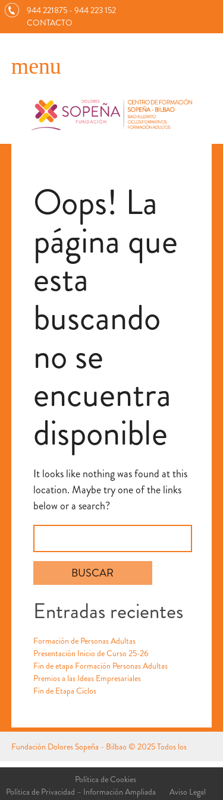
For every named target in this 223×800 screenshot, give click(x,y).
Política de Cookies (105, 779)
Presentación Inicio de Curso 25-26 (91, 653)
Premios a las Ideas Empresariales (87, 678)
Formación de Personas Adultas (84, 641)
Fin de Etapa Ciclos (64, 691)
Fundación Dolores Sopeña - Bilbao (69, 746)
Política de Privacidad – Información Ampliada (81, 792)
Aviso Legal (187, 792)
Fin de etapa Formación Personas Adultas (100, 666)
